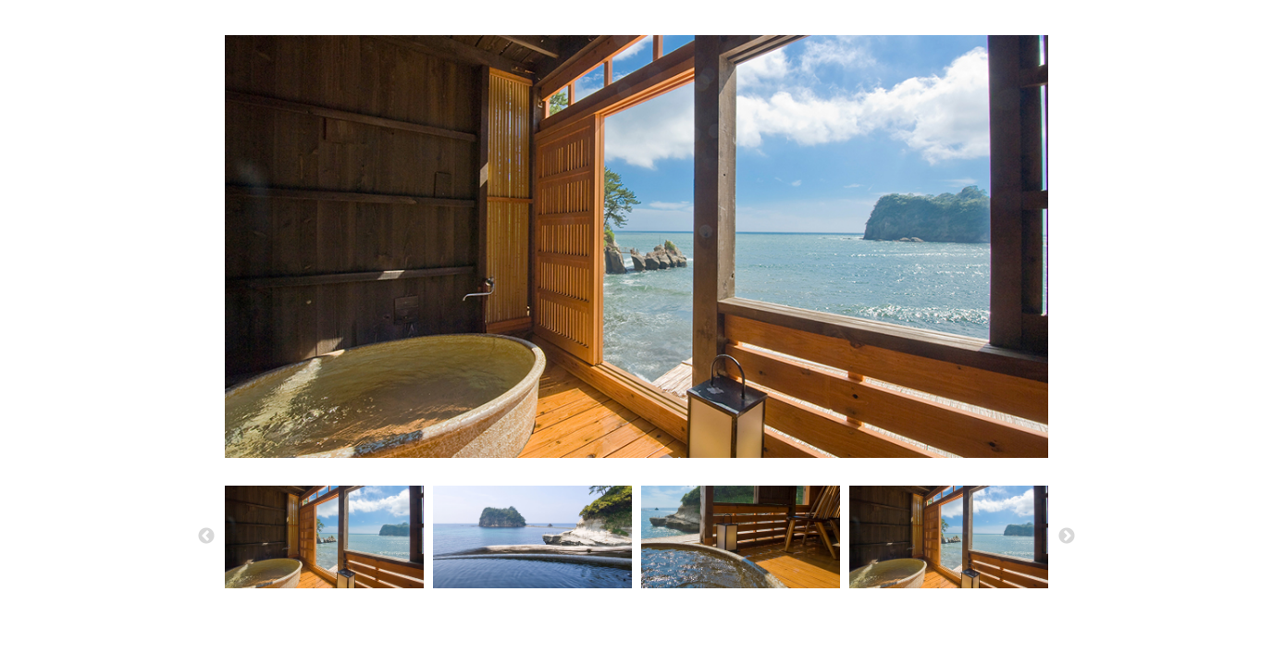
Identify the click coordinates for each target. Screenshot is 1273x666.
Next (1066, 536)
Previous (206, 536)
